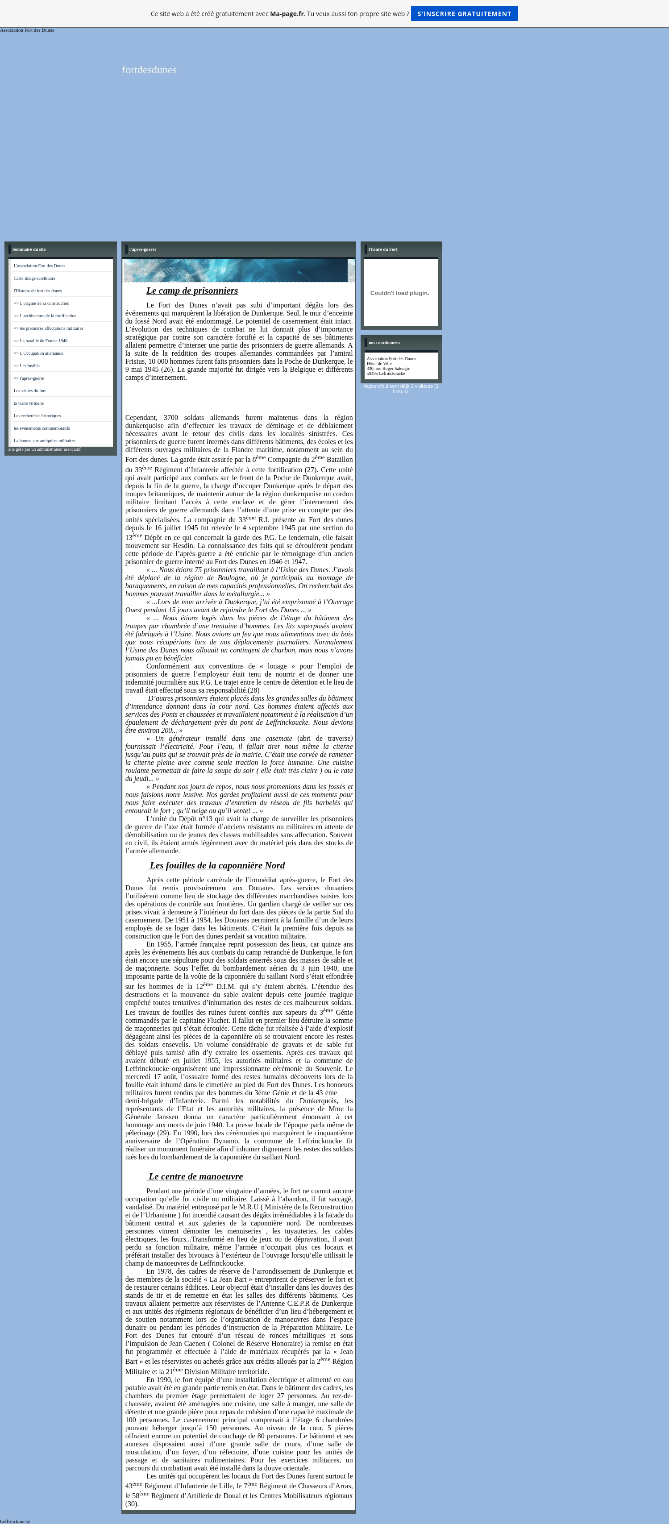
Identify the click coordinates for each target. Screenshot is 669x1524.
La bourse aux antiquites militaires (44, 440)
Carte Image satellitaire (34, 278)
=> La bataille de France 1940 (40, 340)
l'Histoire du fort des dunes (38, 290)
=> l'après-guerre (29, 378)
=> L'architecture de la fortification (45, 315)
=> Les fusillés (27, 365)
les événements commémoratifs (42, 428)
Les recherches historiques (37, 415)
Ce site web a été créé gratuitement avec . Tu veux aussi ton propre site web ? (334, 13)
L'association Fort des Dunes (39, 265)
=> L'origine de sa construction (42, 303)
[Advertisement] (335, 170)
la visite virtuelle (29, 403)
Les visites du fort (30, 390)
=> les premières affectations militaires (48, 328)
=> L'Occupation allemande (38, 353)
